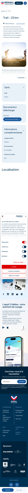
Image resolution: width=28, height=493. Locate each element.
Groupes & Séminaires (6, 411)
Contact (7, 490)
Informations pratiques (6, 431)
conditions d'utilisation (16, 387)
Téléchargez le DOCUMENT (12, 119)
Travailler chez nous (20, 428)
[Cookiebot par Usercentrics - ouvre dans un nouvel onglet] (16, 216)
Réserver (18, 3)
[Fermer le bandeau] (25, 216)
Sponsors (18, 419)
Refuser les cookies (14, 275)
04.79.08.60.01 (17, 485)
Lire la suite (21, 77)
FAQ (4, 435)
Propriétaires (19, 415)
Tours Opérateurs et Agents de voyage (7, 418)
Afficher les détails (18, 262)
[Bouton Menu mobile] (25, 3)
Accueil (3, 11)
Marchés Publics (18, 433)
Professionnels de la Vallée (20, 411)
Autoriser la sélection (14, 271)
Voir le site (20, 490)
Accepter (14, 266)
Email (11, 485)
